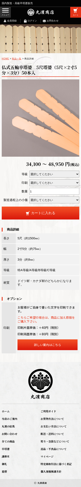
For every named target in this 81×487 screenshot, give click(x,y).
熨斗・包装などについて (55, 441)
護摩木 (6, 456)
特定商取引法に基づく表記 (56, 464)
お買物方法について (52, 419)
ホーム (6, 411)
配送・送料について (52, 434)
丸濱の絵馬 (8, 426)
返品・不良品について (54, 449)
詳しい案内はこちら (47, 345)
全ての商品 (8, 441)
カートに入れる (43, 213)
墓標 (4, 471)
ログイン (32, 20)
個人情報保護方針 (51, 471)
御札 (4, 464)
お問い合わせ (9, 434)
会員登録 (12, 20)
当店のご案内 (9, 419)
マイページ (47, 456)
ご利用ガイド (48, 411)
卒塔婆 (6, 449)
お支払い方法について (54, 426)
